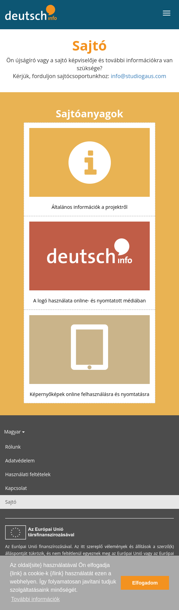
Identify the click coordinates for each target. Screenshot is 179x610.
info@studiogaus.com (138, 76)
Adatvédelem (20, 460)
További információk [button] (35, 599)
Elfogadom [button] (145, 583)
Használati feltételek (28, 474)
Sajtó (10, 502)
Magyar (14, 431)
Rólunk (13, 446)
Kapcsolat (16, 488)
